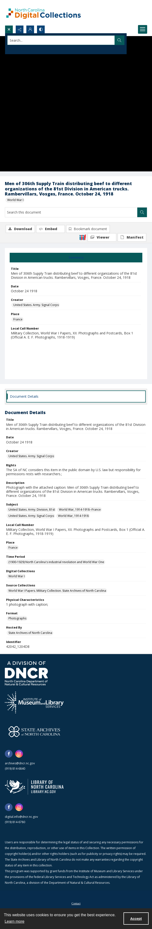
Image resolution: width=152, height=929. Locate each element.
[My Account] (30, 29)
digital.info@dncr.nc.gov (21, 817)
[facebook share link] (9, 754)
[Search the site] (61, 40)
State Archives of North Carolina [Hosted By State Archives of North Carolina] (30, 633)
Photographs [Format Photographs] (17, 618)
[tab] (76, 257)
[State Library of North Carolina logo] (34, 787)
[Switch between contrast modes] (41, 29)
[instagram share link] (19, 754)
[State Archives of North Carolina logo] (34, 731)
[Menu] (142, 29)
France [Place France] (17, 319)
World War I (15, 200)
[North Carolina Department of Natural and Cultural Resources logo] (26, 673)
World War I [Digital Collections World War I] (16, 576)
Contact (76, 903)
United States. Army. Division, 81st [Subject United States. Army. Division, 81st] (31, 509)
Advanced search (19, 49)
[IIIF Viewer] (101, 237)
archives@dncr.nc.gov (20, 763)
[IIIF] (83, 237)
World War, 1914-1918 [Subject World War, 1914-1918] (73, 516)
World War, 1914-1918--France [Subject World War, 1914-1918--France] (80, 509)
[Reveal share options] (19, 29)
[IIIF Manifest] (131, 237)
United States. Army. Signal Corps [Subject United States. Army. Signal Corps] (31, 516)
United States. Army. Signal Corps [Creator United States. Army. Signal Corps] (36, 305)
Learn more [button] (14, 921)
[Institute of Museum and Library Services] (34, 702)
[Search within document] (142, 212)
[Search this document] (71, 212)
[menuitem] (76, 903)
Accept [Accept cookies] (136, 919)
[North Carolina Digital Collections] (43, 12)
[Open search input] (9, 29)
